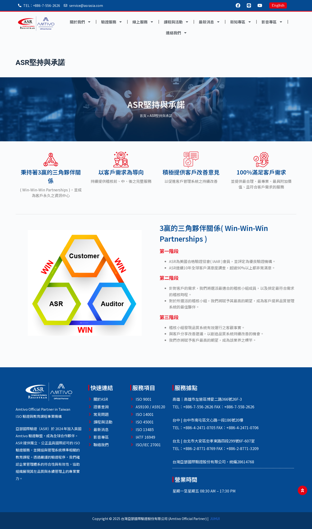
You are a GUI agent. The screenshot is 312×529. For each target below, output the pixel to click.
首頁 (143, 116)
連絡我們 (176, 32)
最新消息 (209, 22)
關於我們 (80, 22)
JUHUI (215, 518)
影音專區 (272, 22)
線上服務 (143, 22)
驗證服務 (111, 22)
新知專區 (240, 22)
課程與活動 (176, 22)
